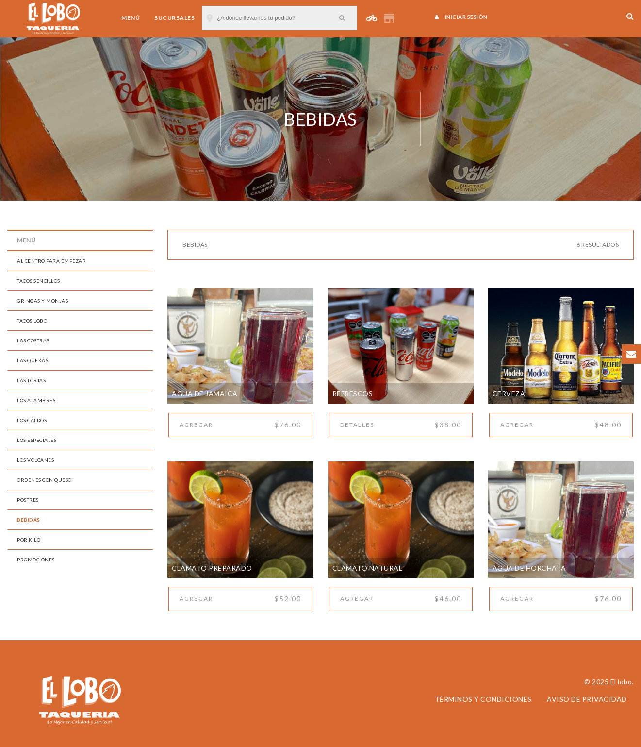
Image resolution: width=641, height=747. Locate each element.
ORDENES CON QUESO (44, 480)
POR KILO (28, 540)
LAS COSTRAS (33, 340)
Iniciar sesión (461, 17)
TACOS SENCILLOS (38, 281)
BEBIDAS (28, 520)
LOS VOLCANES (35, 460)
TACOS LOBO (32, 320)
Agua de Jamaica (205, 394)
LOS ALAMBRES (36, 400)
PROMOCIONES (36, 559)
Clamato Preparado (212, 568)
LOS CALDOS (32, 420)
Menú (130, 17)
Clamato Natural (367, 568)
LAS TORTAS (31, 380)
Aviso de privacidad (587, 699)
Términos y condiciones (483, 699)
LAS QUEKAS (32, 360)
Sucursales (174, 17)
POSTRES (28, 500)
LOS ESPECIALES (36, 440)
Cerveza (509, 394)
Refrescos (352, 394)
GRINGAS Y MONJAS (42, 301)
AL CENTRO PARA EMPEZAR (51, 261)
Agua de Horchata (529, 568)
